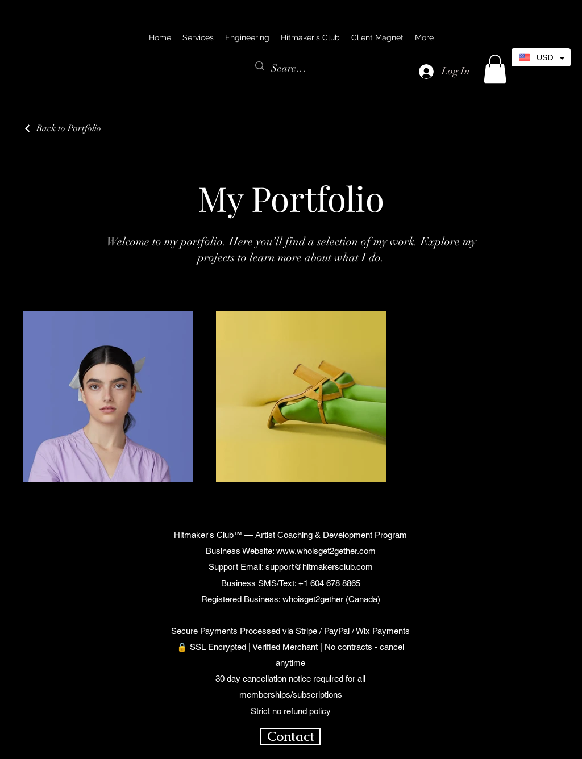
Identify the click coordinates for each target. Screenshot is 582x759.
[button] (495, 69)
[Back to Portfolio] (62, 128)
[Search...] (290, 68)
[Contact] (290, 736)
